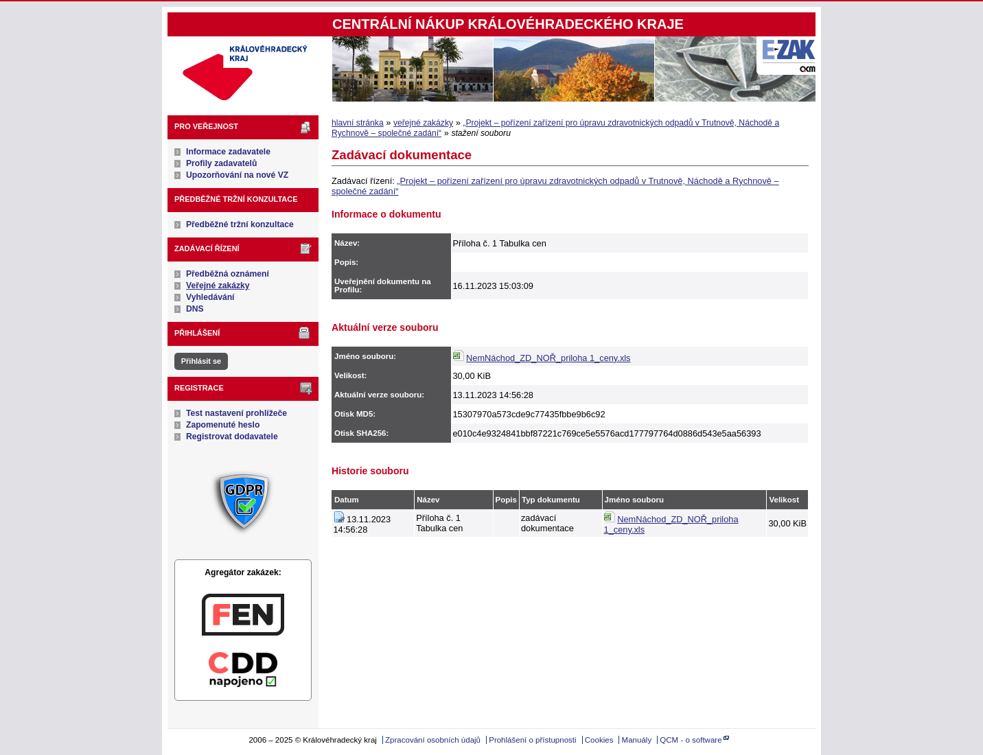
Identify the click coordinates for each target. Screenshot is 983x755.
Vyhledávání (210, 297)
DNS (195, 309)
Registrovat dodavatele (232, 436)
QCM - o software (690, 740)
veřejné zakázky (423, 123)
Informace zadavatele (228, 151)
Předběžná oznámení (227, 274)
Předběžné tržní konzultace (240, 224)
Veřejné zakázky (218, 285)
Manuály (637, 740)
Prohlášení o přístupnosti (532, 740)
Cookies (599, 740)
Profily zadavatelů (221, 163)
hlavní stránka (358, 123)
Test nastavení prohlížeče (236, 413)
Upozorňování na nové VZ (237, 175)
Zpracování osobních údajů (433, 740)
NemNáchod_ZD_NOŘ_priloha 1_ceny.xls (548, 358)
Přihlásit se (201, 361)
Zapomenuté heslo (222, 425)
